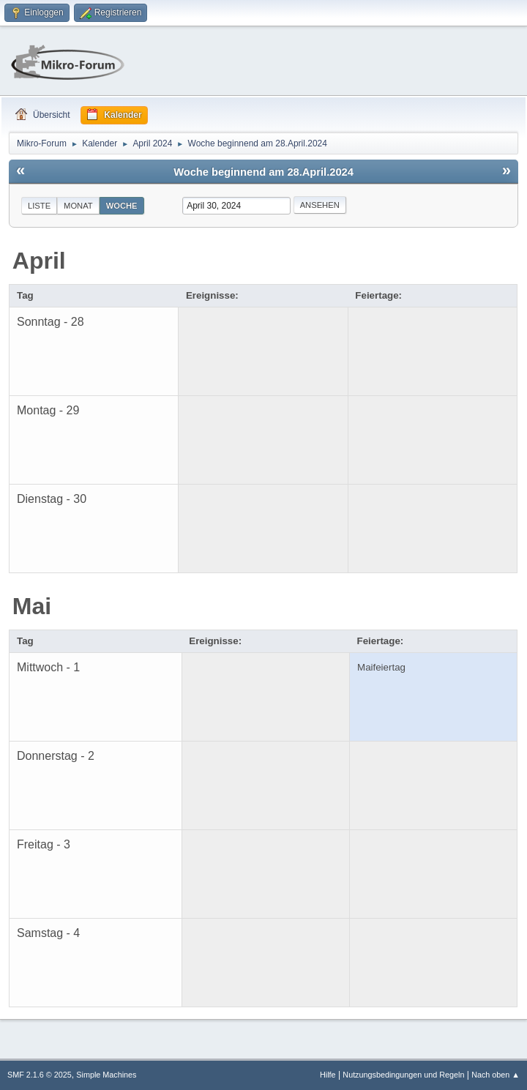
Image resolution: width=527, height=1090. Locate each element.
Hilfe (328, 1074)
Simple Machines (106, 1074)
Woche (122, 205)
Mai (31, 606)
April (39, 260)
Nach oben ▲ (495, 1074)
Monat (78, 205)
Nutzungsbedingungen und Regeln (403, 1074)
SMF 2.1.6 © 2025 (39, 1074)
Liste (39, 205)
